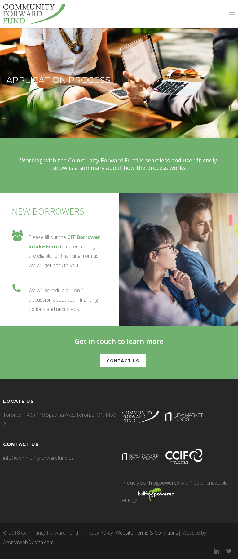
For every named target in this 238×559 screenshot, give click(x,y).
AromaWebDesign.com (28, 542)
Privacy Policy (98, 532)
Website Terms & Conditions (147, 532)
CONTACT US (123, 360)
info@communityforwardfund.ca (38, 458)
